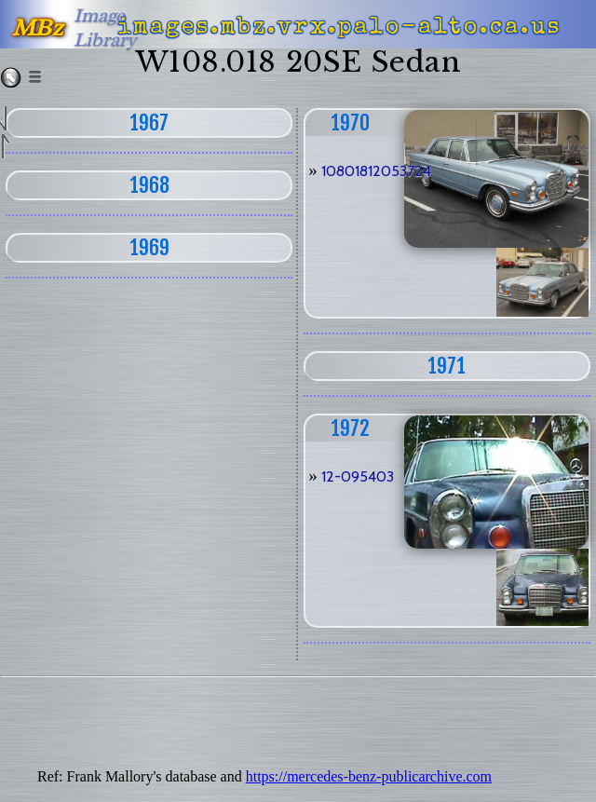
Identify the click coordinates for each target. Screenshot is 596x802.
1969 (149, 247)
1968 (149, 184)
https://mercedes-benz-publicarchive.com (369, 776)
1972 (350, 428)
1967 (149, 122)
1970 (350, 122)
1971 (446, 365)
